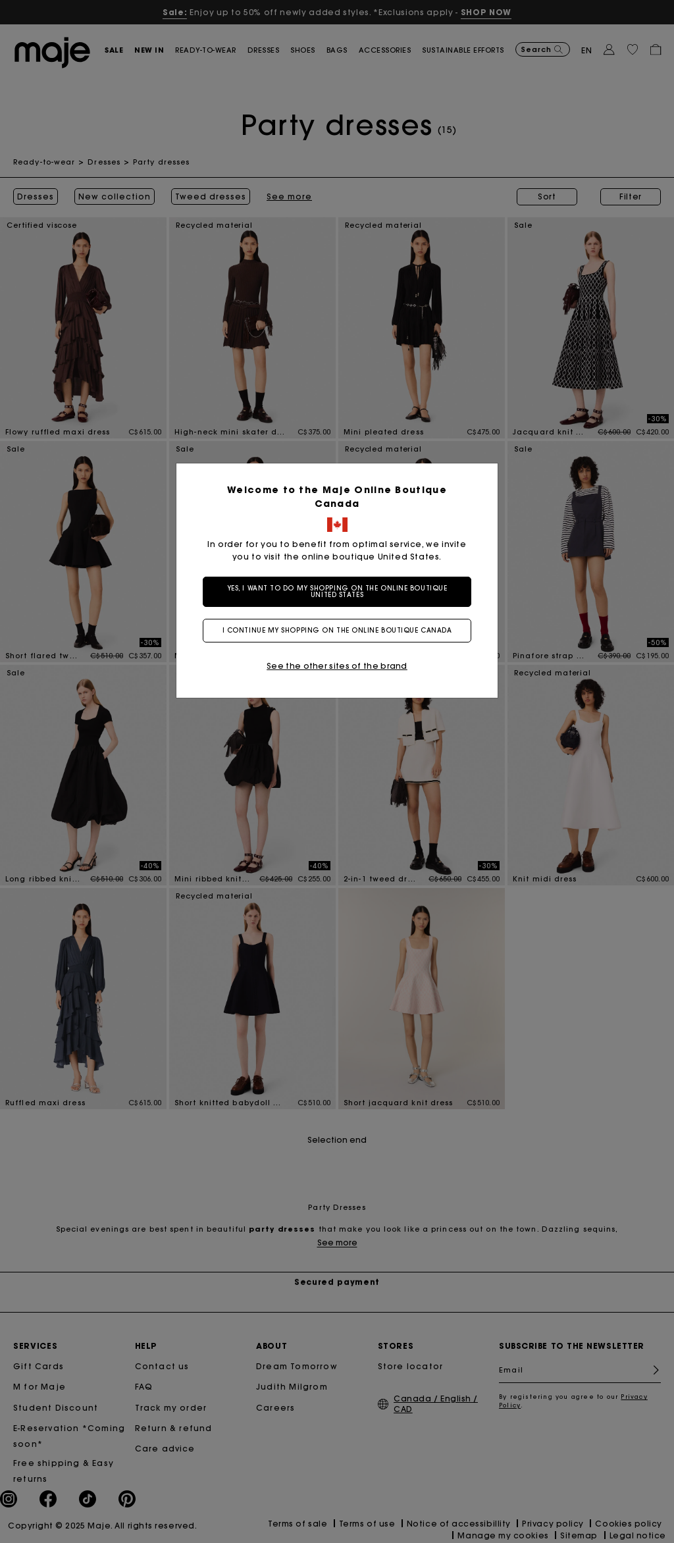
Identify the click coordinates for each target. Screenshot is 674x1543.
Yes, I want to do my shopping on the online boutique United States (337, 591)
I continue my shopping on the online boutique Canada (337, 630)
